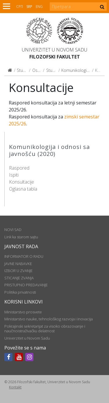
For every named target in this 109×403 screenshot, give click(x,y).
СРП (19, 6)
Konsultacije (21, 182)
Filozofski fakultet (54, 57)
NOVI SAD (13, 229)
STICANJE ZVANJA (19, 277)
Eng (39, 6)
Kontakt (15, 387)
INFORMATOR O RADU (23, 256)
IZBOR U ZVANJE (18, 270)
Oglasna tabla (23, 189)
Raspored (19, 168)
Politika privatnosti (20, 292)
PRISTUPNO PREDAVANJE (26, 284)
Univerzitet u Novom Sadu (54, 50)
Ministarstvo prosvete (23, 312)
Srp (29, 6)
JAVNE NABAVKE (18, 263)
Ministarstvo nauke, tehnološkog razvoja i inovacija (48, 319)
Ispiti (14, 175)
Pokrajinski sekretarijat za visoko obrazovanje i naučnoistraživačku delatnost (44, 328)
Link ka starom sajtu (21, 236)
